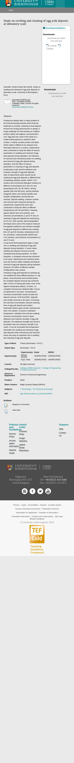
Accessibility (33, 505)
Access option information (14, 443)
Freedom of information (48, 513)
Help (61, 429)
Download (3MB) (19, 107)
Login (10, 10)
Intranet (43, 505)
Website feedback (37, 519)
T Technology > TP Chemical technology (36, 389)
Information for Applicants (26, 513)
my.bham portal (54, 505)
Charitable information (21, 516)
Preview (30, 107)
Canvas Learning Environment (27, 509)
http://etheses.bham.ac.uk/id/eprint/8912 (36, 394)
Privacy (16, 505)
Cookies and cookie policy (42, 516)
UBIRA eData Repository (24, 448)
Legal (23, 505)
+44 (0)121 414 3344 (55, 479)
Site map (58, 516)
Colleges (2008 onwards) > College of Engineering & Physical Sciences (40, 369)
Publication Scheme (50, 509)
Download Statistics (54, 28)
